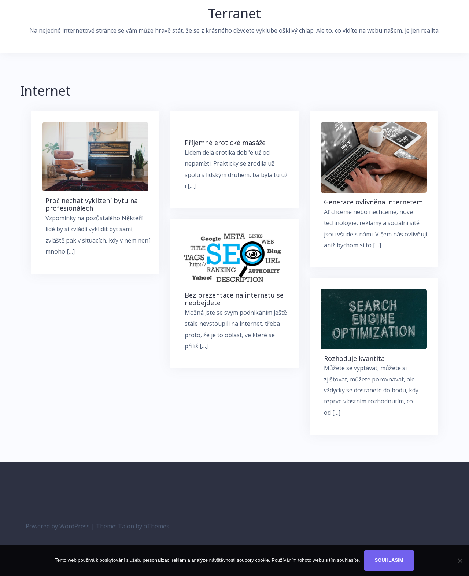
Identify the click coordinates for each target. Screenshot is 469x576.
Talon (126, 526)
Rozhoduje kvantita (354, 358)
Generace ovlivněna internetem (373, 201)
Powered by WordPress (58, 526)
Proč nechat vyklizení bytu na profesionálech (91, 204)
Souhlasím (389, 560)
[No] (460, 560)
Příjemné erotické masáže (225, 142)
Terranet (234, 13)
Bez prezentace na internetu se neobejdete (234, 299)
